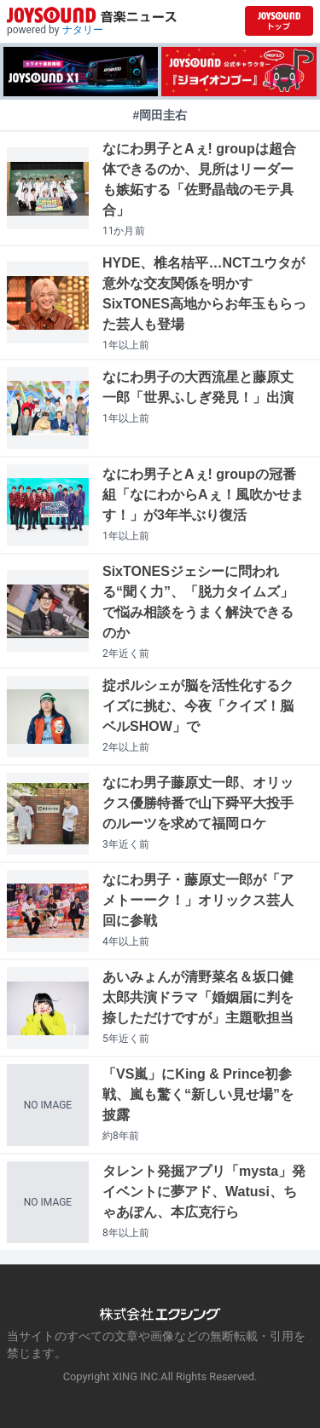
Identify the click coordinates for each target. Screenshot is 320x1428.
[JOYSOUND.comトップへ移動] (279, 21)
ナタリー (82, 30)
